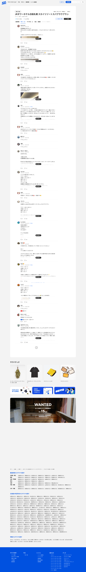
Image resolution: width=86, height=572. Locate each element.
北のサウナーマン (24, 325)
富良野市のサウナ (34, 501)
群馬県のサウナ (34, 477)
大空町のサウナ (20, 524)
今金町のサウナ (60, 505)
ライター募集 (53, 570)
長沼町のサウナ (27, 511)
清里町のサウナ (61, 520)
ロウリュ (11, 539)
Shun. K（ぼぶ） (24, 150)
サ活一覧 (26, 555)
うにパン (22, 201)
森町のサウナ (19, 505)
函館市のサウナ (20, 496)
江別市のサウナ (13, 500)
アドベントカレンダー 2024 (56, 558)
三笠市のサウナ (46, 500)
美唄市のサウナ (55, 498)
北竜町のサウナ (27, 513)
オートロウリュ (24, 539)
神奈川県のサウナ (61, 477)
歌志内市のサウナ (20, 501)
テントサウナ (20, 541)
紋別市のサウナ (26, 500)
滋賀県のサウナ (21, 483)
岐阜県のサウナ (21, 481)
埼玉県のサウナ (41, 477)
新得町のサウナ (27, 528)
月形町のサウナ (41, 511)
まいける (22, 171)
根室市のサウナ (53, 500)
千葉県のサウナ (48, 477)
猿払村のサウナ (41, 518)
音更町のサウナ (62, 526)
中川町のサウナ (33, 516)
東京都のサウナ (54, 477)
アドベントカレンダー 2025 (56, 556)
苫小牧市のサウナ (41, 498)
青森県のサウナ (28, 475)
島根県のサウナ (28, 484)
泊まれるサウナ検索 (15, 556)
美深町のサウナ (26, 516)
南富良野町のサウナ (63, 531)
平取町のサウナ (27, 526)
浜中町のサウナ (40, 529)
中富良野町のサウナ (49, 515)
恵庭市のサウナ (48, 501)
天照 (22, 143)
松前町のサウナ (41, 503)
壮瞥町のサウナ (33, 524)
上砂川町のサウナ (13, 511)
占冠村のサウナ (56, 515)
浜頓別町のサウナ (47, 518)
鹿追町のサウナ (49, 531)
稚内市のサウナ (48, 498)
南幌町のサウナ (61, 509)
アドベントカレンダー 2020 (56, 565)
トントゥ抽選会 (33, 2)
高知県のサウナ (21, 486)
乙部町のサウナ (46, 505)
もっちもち (23, 222)
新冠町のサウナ (34, 526)
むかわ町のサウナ (13, 526)
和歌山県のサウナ (54, 483)
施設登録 (27, 2)
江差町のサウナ (32, 505)
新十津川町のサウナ (55, 511)
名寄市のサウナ (40, 500)
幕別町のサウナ (13, 529)
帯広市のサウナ (53, 496)
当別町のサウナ (26, 503)
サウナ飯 (30, 106)
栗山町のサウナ (34, 511)
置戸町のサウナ (28, 522)
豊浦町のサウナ (26, 524)
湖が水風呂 (31, 541)
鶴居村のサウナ (54, 529)
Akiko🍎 (22, 243)
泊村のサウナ (26, 509)
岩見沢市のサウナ (20, 498)
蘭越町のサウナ (35, 507)
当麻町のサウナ (55, 513)
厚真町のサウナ (46, 524)
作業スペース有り (13, 541)
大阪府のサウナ (34, 483)
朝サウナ (22, 136)
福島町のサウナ (47, 503)
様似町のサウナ (47, 526)
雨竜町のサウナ (21, 513)
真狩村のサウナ (49, 507)
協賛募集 (39, 561)
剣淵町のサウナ (13, 516)
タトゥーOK (61, 539)
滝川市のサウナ (13, 501)
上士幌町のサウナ (20, 528)
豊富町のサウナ (13, 520)
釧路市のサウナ (46, 496)
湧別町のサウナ (49, 522)
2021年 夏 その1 (67, 563)
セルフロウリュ (17, 539)
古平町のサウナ (40, 509)
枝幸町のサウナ (62, 518)
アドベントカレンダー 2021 (56, 563)
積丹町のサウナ (33, 509)
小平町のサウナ (54, 516)
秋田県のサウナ (48, 475)
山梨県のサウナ (48, 479)
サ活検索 (13, 560)
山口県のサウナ (48, 484)
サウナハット (66, 558)
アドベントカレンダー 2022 (56, 561)
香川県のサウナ (61, 484)
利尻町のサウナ (26, 520)
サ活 (19, 2)
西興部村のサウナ (62, 522)
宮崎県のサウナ (54, 488)
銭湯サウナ (36, 539)
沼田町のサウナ (34, 513)
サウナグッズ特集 (67, 556)
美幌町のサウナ (41, 520)
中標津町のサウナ (13, 531)
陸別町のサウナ (26, 529)
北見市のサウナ (60, 496)
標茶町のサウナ (56, 531)
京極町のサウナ (63, 507)
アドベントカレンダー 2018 (56, 568)
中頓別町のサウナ (55, 518)
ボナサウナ (41, 539)
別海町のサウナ (61, 529)
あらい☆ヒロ (23, 314)
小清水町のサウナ (13, 522)
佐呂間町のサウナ (35, 522)
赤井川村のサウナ (53, 509)
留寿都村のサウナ (56, 507)
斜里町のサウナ (55, 520)
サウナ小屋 (26, 541)
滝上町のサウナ (56, 522)
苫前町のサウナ (61, 516)
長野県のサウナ (54, 479)
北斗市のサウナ (20, 503)
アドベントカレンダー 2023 (56, 560)
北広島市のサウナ (62, 501)
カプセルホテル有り (68, 539)
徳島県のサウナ (54, 484)
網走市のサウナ (27, 498)
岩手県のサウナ (34, 475)
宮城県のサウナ (41, 475)
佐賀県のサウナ (28, 488)
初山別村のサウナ (20, 518)
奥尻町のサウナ (53, 505)
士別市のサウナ (33, 500)
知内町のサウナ (54, 503)
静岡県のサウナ (28, 481)
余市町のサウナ (46, 509)
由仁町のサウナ (21, 511)
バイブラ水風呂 (56, 539)
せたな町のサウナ (13, 507)
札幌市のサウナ (13, 496)
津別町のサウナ (48, 520)
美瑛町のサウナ (33, 515)
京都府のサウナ (28, 483)
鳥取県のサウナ (21, 484)
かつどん (22, 46)
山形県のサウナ (54, 475)
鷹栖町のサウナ (41, 513)
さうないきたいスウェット (69, 561)
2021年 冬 (66, 566)
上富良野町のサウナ (40, 515)
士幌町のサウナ (13, 528)
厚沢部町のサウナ (39, 505)
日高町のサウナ (21, 526)
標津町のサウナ (21, 531)
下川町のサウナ (20, 516)
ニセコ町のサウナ (42, 507)
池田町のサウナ (20, 529)
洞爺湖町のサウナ (53, 524)
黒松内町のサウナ (27, 507)
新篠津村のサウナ (33, 503)
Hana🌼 (22, 263)
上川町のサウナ (20, 515)
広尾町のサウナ (61, 528)
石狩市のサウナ (13, 503)
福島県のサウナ (61, 475)
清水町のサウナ (34, 528)
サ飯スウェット (67, 560)
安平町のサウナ (61, 524)
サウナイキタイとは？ (12, 2)
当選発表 (39, 558)
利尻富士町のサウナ (34, 520)
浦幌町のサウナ (33, 529)
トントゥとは (40, 556)
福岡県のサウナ (21, 488)
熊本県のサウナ (41, 488)
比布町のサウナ (61, 513)
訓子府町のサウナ (21, 522)
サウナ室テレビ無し (48, 539)
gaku (22, 74)
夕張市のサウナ (13, 498)
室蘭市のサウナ (40, 496)
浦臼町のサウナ (47, 511)
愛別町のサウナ (13, 515)
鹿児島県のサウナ (61, 488)
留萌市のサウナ (34, 498)
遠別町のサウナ (27, 518)
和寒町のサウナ (63, 515)
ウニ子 (22, 284)
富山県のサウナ (28, 479)
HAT (22, 105)
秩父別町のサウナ (13, 513)
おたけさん (23, 25)
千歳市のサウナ (60, 500)
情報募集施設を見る (43, 416)
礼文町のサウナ (20, 520)
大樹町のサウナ (54, 528)
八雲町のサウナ (26, 505)
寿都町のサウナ (21, 507)
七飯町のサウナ (61, 503)
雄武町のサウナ (13, 524)
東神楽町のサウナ (47, 513)
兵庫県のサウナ (41, 483)
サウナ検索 (13, 555)
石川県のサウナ (34, 479)
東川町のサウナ (26, 515)
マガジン (22, 2)
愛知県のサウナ (34, 481)
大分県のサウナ (48, 488)
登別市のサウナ (41, 501)
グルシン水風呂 (31, 539)
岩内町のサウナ (21, 509)
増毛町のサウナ (47, 516)
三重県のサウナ (41, 481)
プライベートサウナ (37, 541)
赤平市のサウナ (20, 500)
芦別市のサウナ (61, 498)
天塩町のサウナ (34, 518)
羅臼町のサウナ (27, 531)
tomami (22, 67)
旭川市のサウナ (33, 496)
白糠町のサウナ (42, 531)
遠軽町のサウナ (42, 522)
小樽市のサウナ (26, 496)
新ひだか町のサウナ (55, 526)
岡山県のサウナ (34, 484)
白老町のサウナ (40, 524)
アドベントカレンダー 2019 (56, 566)
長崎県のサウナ (34, 488)
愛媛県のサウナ (68, 484)
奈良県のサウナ (48, 483)
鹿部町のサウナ (13, 505)
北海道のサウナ (21, 475)
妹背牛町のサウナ (62, 511)
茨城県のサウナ (21, 477)
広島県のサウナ (41, 484)
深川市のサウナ (27, 501)
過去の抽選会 (40, 560)
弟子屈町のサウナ (47, 529)
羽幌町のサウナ (13, 518)
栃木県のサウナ (28, 477)
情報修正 (68, 11)
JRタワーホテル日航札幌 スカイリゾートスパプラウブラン (42, 14)
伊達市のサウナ (55, 501)
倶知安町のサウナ (13, 509)
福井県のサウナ (41, 479)
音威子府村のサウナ (35, 531)
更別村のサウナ (47, 528)
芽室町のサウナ (41, 528)
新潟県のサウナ (21, 479)
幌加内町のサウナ (40, 516)
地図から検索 (13, 558)
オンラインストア (67, 555)
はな (22, 305)
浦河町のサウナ (41, 526)
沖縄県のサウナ (69, 488)
